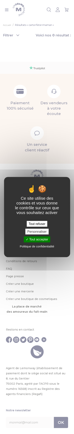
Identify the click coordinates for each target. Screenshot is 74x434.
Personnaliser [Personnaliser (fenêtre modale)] (37, 231)
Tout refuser (37, 224)
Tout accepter (37, 239)
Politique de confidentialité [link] (37, 246)
